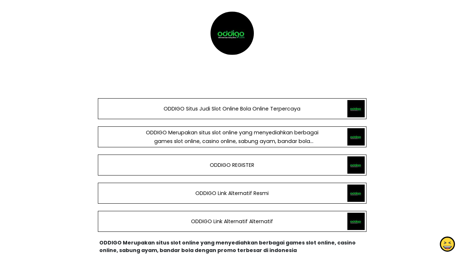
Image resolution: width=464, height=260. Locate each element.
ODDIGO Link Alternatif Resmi (232, 193)
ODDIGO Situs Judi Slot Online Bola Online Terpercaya (232, 108)
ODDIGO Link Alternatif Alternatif (232, 221)
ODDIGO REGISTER (232, 165)
